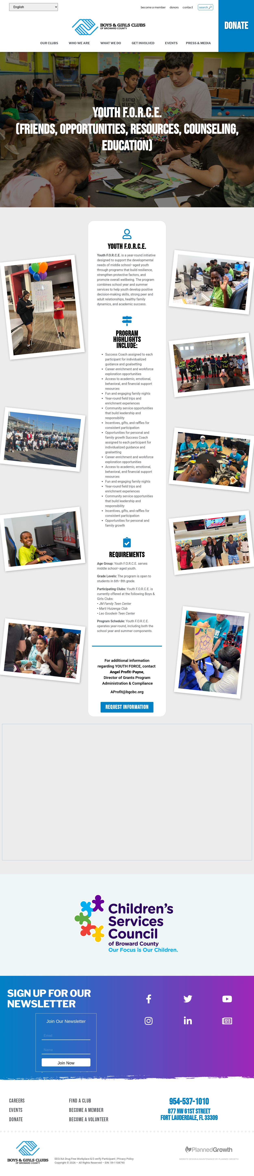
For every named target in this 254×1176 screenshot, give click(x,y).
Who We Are (80, 43)
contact (187, 7)
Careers (17, 1101)
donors (173, 7)
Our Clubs (50, 43)
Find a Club (80, 1101)
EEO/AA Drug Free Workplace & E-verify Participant (85, 1158)
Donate (16, 1120)
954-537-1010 (189, 1102)
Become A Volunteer (88, 1120)
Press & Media (199, 43)
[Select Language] (33, 7)
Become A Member (86, 1110)
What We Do (111, 43)
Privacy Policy (125, 1158)
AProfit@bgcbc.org (127, 692)
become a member (152, 7)
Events (171, 43)
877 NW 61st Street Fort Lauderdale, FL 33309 (189, 1115)
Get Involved (144, 43)
